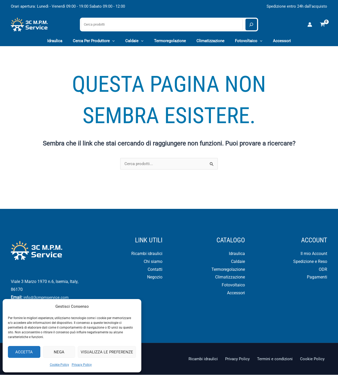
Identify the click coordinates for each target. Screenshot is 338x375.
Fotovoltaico (233, 285)
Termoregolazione (228, 269)
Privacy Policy (82, 365)
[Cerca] (251, 24)
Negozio (154, 277)
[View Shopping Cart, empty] (322, 24)
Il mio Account (314, 253)
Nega (59, 352)
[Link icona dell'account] (309, 24)
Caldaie (238, 261)
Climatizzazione (230, 277)
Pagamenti (317, 277)
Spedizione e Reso (310, 261)
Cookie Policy (59, 365)
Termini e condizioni (279, 359)
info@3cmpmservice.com (48, 297)
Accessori (236, 293)
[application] (117, 41)
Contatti (155, 269)
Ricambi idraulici (146, 253)
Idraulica (237, 253)
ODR (323, 269)
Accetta (24, 352)
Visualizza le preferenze (107, 352)
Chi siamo (153, 261)
